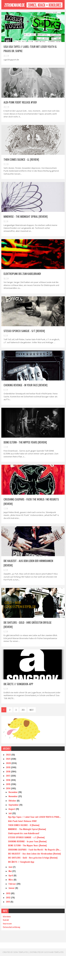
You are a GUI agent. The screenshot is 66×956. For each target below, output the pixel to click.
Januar (12, 887)
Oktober (13, 800)
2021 (8, 758)
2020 (8, 763)
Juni (11, 866)
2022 (8, 754)
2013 (8, 893)
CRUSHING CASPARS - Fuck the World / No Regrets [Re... (34, 849)
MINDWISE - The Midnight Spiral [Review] (26, 216)
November (13, 796)
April (11, 875)
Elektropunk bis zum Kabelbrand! (22, 274)
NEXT (32, 709)
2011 (8, 901)
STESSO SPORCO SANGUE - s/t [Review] (24, 331)
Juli (10, 813)
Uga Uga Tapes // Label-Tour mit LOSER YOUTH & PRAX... (34, 816)
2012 (8, 897)
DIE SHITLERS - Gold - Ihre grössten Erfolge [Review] (32, 857)
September (14, 804)
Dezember (13, 792)
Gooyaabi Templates (53, 952)
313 (23, 709)
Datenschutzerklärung (11, 927)
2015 (8, 784)
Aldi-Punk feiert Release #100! (20, 102)
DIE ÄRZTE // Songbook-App (18, 684)
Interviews (7, 916)
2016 (8, 779)
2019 (8, 767)
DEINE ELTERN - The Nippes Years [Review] (25, 442)
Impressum (7, 923)
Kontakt (6, 919)
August (12, 808)
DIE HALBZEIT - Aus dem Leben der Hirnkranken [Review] (34, 853)
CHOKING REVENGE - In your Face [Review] (25, 385)
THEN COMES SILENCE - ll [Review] (21, 159)
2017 (8, 775)
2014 (8, 788)
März (11, 879)
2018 (8, 771)
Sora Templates (20, 952)
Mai (10, 871)
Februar (12, 883)
